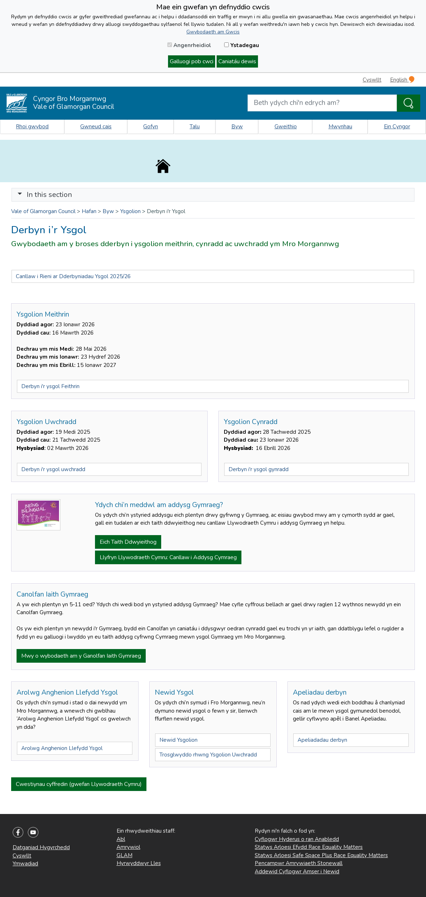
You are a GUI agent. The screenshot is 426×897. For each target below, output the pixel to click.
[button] (20, 194)
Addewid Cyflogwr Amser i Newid (297, 871)
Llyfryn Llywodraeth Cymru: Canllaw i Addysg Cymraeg (168, 557)
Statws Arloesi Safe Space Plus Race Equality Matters (321, 855)
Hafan (89, 211)
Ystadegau (241, 45)
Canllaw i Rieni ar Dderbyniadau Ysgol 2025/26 (73, 276)
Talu (195, 126)
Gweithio (286, 126)
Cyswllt (372, 79)
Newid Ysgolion (178, 740)
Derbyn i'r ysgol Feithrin (50, 386)
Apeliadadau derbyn (322, 740)
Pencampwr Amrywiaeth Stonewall (299, 863)
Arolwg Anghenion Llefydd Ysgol (62, 748)
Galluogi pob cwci (191, 61)
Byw (237, 126)
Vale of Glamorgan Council (43, 211)
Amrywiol (128, 847)
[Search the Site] (408, 103)
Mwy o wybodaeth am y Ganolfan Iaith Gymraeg (81, 656)
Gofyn (150, 126)
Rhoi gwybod (32, 126)
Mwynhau (340, 126)
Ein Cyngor (397, 126)
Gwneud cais (96, 126)
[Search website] (322, 103)
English (402, 79)
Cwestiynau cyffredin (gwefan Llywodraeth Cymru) (79, 784)
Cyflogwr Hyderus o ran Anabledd (297, 839)
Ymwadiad (25, 863)
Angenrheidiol (189, 45)
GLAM (124, 855)
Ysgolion (130, 211)
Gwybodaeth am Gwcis (213, 31)
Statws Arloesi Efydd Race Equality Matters (309, 847)
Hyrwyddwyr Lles (139, 863)
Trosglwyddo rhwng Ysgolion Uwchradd (208, 754)
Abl (121, 839)
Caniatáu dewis (237, 61)
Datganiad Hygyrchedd (41, 847)
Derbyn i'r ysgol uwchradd (53, 469)
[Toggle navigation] (213, 195)
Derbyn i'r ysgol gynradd (258, 469)
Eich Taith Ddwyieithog (128, 542)
